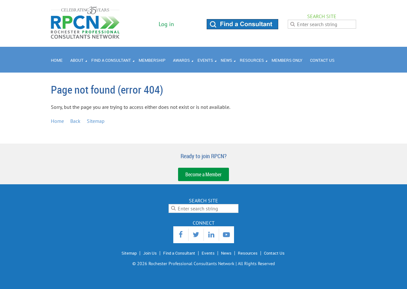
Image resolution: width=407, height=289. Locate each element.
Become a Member (203, 174)
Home (57, 121)
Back (75, 121)
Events (208, 253)
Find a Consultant (179, 253)
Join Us (150, 253)
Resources (248, 253)
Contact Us (274, 253)
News (226, 253)
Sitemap (96, 121)
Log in (166, 24)
